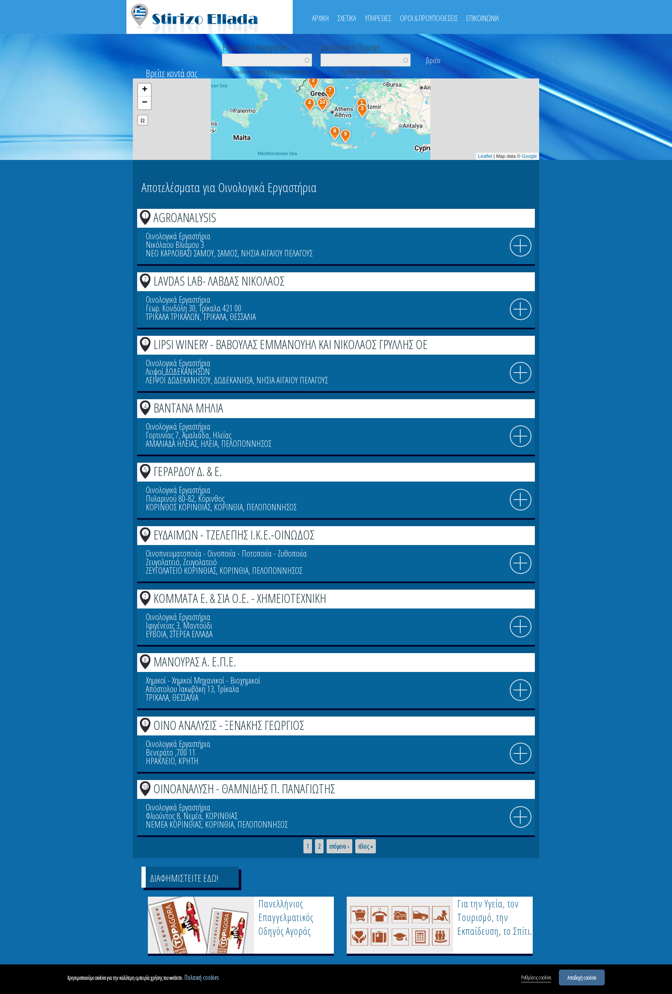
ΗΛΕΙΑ (209, 443)
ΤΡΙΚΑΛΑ (214, 316)
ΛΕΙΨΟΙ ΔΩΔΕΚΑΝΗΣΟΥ (178, 380)
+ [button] (144, 90)
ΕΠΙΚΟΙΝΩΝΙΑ (482, 18)
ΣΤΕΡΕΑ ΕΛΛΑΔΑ (191, 634)
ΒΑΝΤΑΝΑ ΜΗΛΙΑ (188, 407)
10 (145, 787)
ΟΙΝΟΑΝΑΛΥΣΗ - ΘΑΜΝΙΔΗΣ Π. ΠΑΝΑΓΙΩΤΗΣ (244, 788)
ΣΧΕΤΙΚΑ (346, 18)
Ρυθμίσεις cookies (536, 977)
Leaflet (485, 156)
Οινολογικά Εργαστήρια (178, 236)
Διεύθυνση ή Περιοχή (351, 47)
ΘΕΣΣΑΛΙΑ (243, 316)
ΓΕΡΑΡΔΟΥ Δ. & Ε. (187, 471)
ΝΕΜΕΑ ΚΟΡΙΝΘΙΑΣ (173, 824)
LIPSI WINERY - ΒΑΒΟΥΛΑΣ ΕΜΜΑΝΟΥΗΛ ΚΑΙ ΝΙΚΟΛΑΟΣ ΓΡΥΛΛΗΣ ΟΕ (290, 344)
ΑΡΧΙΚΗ (320, 18)
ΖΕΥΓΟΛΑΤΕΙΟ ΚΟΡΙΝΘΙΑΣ (181, 570)
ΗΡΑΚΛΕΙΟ (160, 761)
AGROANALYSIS (184, 217)
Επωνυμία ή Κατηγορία (253, 47)
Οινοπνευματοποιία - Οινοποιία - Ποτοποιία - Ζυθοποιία (226, 553)
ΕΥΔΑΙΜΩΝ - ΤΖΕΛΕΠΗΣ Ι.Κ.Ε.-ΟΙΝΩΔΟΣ (234, 534)
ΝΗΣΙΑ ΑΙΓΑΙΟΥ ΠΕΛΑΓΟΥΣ (276, 253)
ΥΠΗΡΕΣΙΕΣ (378, 18)
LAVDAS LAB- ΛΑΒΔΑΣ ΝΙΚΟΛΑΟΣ (219, 280)
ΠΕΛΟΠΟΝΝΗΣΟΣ (246, 443)
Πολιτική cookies (201, 977)
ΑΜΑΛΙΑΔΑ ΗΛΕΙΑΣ (171, 443)
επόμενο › (339, 846)
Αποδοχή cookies (581, 977)
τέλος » (365, 846)
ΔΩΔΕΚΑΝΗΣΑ (233, 380)
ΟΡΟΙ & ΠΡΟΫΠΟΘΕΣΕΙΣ (429, 18)
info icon (521, 246)
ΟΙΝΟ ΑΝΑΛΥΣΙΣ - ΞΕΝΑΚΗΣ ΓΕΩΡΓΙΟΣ (228, 725)
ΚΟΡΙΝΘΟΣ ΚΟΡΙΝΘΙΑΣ (178, 507)
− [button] (144, 102)
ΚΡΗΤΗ (188, 761)
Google (529, 156)
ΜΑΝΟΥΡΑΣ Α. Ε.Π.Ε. (194, 661)
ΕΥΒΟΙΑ (156, 634)
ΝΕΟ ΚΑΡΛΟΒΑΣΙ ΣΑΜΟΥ (180, 253)
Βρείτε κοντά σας (171, 73)
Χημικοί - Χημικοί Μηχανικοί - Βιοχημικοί (203, 680)
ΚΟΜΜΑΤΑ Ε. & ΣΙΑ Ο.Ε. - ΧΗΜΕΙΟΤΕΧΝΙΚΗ (239, 598)
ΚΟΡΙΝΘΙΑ (228, 507)
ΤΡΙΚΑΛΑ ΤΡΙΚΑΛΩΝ (173, 316)
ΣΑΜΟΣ (227, 253)
